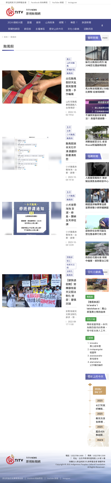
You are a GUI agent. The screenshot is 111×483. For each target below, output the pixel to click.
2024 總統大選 (15, 22)
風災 (69, 59)
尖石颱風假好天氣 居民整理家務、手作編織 (71, 86)
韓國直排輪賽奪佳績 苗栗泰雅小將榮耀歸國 (97, 205)
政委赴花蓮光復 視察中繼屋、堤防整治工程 (97, 259)
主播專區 (40, 28)
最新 (38, 22)
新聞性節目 (14, 28)
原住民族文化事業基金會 (16, 2)
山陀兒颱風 (71, 64)
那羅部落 (71, 69)
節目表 (27, 28)
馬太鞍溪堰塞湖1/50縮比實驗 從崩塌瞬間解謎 (97, 92)
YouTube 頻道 (58, 2)
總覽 (62, 22)
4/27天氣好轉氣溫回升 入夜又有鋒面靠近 (101, 407)
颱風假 (70, 73)
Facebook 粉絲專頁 (39, 2)
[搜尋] (102, 25)
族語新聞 (86, 22)
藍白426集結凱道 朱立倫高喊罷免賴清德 (100, 433)
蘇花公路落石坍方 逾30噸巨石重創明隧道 (96, 63)
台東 (69, 130)
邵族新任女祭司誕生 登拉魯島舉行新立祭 (95, 232)
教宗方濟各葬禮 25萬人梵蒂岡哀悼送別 (101, 420)
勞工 (69, 260)
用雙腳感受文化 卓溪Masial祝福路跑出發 (96, 143)
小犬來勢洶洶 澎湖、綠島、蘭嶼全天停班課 (71, 214)
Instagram (72, 2)
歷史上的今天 (56, 28)
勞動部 (70, 257)
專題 (73, 22)
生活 (69, 127)
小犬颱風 (71, 134)
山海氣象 (49, 22)
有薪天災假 (71, 266)
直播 (29, 22)
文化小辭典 (73, 28)
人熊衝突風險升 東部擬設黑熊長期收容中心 (97, 179)
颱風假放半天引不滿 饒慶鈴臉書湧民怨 (71, 151)
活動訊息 (88, 28)
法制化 (70, 271)
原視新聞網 (33, 13)
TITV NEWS (31, 10)
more (100, 440)
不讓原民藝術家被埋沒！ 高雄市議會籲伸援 (96, 118)
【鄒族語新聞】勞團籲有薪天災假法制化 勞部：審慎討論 (71, 291)
